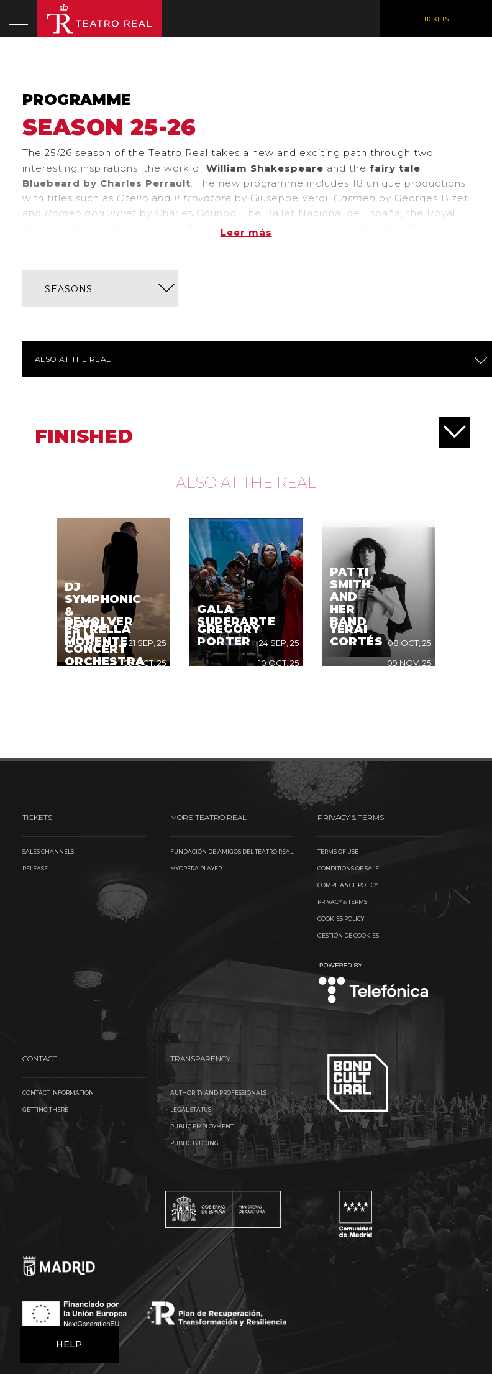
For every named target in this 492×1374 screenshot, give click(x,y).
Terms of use (337, 703)
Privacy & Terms (342, 753)
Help (70, 1196)
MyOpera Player (196, 720)
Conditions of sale (348, 720)
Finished (252, 432)
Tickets (436, 19)
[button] (100, 288)
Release (35, 720)
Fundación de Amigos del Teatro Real (231, 703)
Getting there (45, 961)
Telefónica (373, 836)
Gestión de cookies (348, 787)
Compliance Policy (347, 737)
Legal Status (190, 961)
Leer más (246, 232)
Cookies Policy (340, 770)
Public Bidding (194, 995)
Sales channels (48, 703)
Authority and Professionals (218, 944)
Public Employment (202, 978)
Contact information (58, 944)
